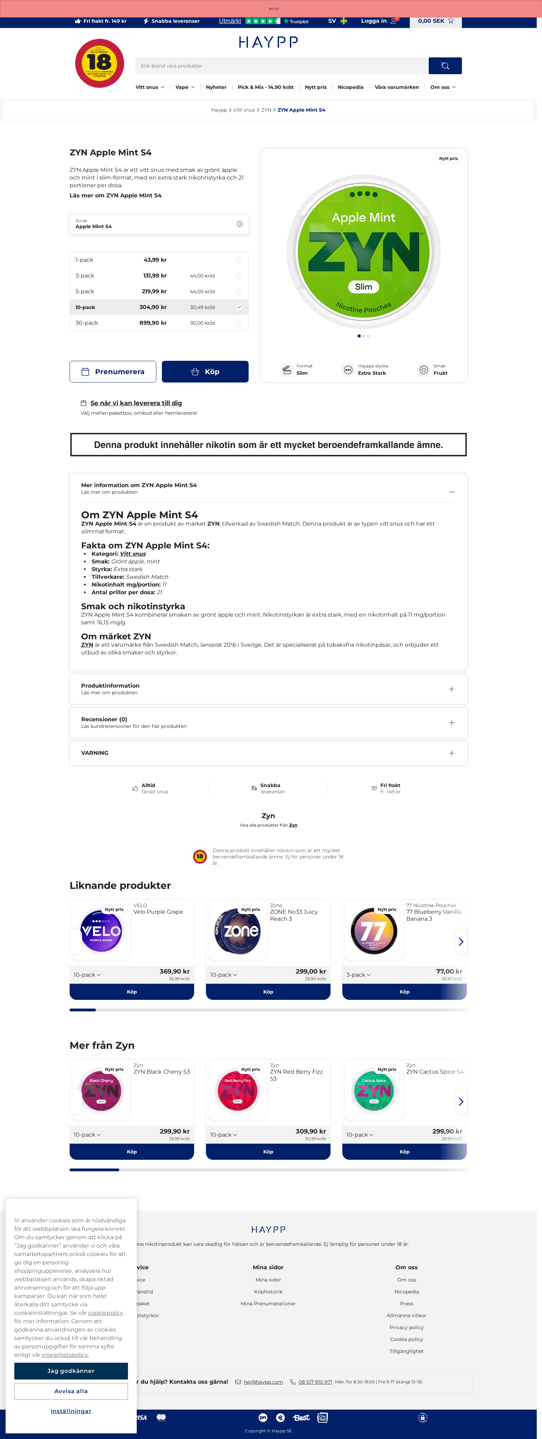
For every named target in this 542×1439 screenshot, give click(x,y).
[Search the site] (445, 65)
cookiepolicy (105, 1313)
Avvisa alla (71, 1391)
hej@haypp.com (263, 1382)
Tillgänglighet (407, 1351)
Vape (182, 87)
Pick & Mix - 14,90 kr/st (266, 87)
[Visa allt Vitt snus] (162, 87)
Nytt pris (316, 87)
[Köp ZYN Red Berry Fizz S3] (268, 1152)
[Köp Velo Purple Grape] (132, 992)
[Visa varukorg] (436, 21)
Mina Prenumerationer (268, 1303)
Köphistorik (268, 1292)
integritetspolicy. (65, 1355)
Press (406, 1303)
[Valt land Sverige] (337, 20)
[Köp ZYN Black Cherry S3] (132, 1152)
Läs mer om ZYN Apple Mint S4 (116, 195)
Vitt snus (147, 87)
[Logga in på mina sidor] (378, 21)
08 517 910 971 (315, 1382)
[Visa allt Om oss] (454, 87)
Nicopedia (351, 87)
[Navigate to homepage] (268, 1226)
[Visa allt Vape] (193, 87)
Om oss (439, 87)
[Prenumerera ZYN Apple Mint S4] (113, 371)
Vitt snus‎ (244, 110)
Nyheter (216, 87)
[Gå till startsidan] (268, 42)
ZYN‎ (266, 110)
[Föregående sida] (76, 941)
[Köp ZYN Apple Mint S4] (205, 371)
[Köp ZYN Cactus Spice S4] (404, 1152)
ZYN (87, 644)
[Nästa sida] (461, 941)
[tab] (359, 336)
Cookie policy (406, 1339)
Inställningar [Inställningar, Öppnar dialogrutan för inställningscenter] (71, 1411)
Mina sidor (268, 1267)
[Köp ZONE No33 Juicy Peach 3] (268, 992)
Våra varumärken (397, 87)
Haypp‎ (219, 110)
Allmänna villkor (407, 1315)
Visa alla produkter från (268, 825)
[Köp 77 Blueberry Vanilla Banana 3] (404, 992)
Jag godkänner (71, 1371)
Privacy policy (407, 1327)
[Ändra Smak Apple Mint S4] (159, 224)
